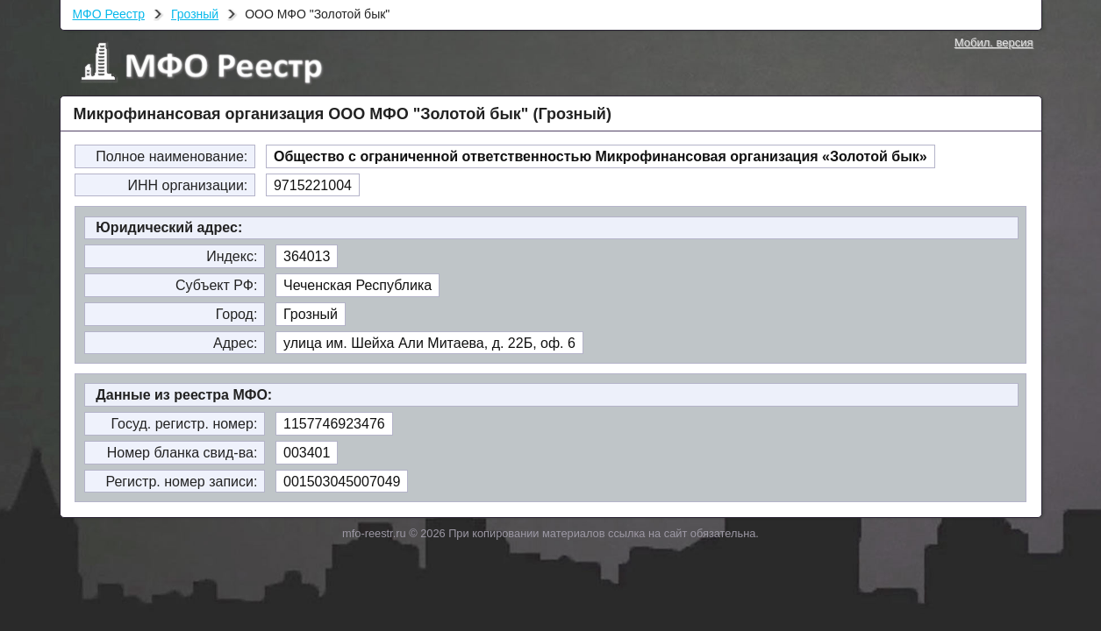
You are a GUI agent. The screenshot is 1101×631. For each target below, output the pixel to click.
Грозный (194, 14)
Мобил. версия (993, 42)
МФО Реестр (109, 14)
